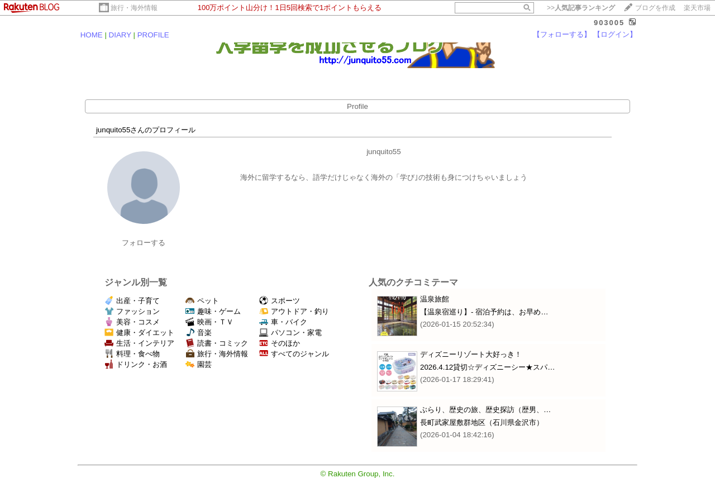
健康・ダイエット (139, 332)
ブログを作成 (655, 8)
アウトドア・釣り (294, 311)
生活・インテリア (139, 343)
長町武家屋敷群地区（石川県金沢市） (482, 422)
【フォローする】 (562, 34)
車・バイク (283, 322)
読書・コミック (216, 343)
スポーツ (279, 301)
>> (581, 8)
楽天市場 (697, 8)
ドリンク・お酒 (135, 364)
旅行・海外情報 (134, 8)
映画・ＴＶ (209, 322)
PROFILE (153, 35)
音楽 (198, 332)
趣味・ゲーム (213, 311)
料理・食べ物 (132, 354)
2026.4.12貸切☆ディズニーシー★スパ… (487, 367)
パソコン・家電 (290, 332)
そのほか (279, 343)
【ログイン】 (615, 34)
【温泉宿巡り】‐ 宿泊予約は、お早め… (484, 312)
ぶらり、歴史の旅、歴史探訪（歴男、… (485, 409)
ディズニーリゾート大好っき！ (471, 354)
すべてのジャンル (294, 354)
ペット (202, 301)
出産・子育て (132, 301)
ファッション (132, 311)
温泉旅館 (434, 299)
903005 (609, 22)
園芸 (198, 364)
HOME (91, 35)
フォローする (143, 242)
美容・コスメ (132, 322)
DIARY (120, 35)
